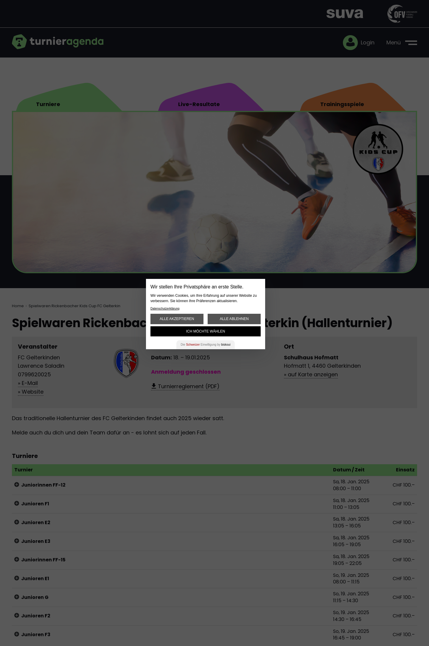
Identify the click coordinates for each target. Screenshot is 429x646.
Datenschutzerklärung (164, 308)
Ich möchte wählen (205, 331)
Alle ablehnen (234, 319)
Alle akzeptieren (177, 319)
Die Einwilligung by (206, 344)
